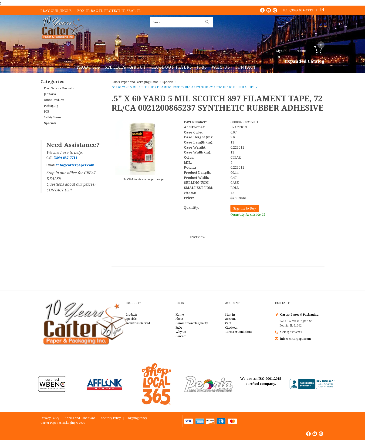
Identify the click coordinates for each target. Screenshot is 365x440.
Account (300, 51)
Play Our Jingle (56, 10)
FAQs (179, 328)
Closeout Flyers (171, 67)
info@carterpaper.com (295, 339)
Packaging (51, 106)
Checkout (231, 328)
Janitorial (50, 94)
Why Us (221, 67)
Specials (115, 67)
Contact (245, 67)
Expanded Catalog (304, 61)
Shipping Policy (137, 418)
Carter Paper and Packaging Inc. (62, 42)
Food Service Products (59, 88)
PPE (46, 111)
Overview (197, 237)
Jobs (202, 67)
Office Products (54, 100)
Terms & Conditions (238, 332)
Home (180, 315)
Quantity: (191, 207)
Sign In (281, 51)
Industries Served (138, 323)
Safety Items (52, 117)
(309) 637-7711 (301, 10)
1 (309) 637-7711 (291, 332)
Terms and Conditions (80, 418)
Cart (228, 323)
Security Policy (111, 418)
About (138, 67)
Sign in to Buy (244, 208)
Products (88, 67)
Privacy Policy (50, 418)
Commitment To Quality (192, 323)
